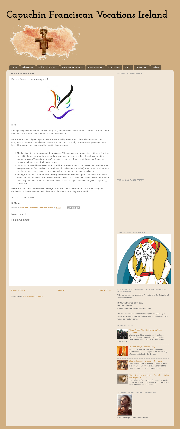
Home (14, 67)
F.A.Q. (128, 67)
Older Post (105, 290)
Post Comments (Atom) (33, 296)
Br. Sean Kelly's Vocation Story (142, 347)
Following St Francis (47, 67)
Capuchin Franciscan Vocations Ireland (86, 15)
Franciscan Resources (72, 67)
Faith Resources (96, 67)
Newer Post (18, 290)
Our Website (114, 67)
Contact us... (142, 67)
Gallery (155, 67)
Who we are (28, 67)
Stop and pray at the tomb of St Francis (145, 361)
